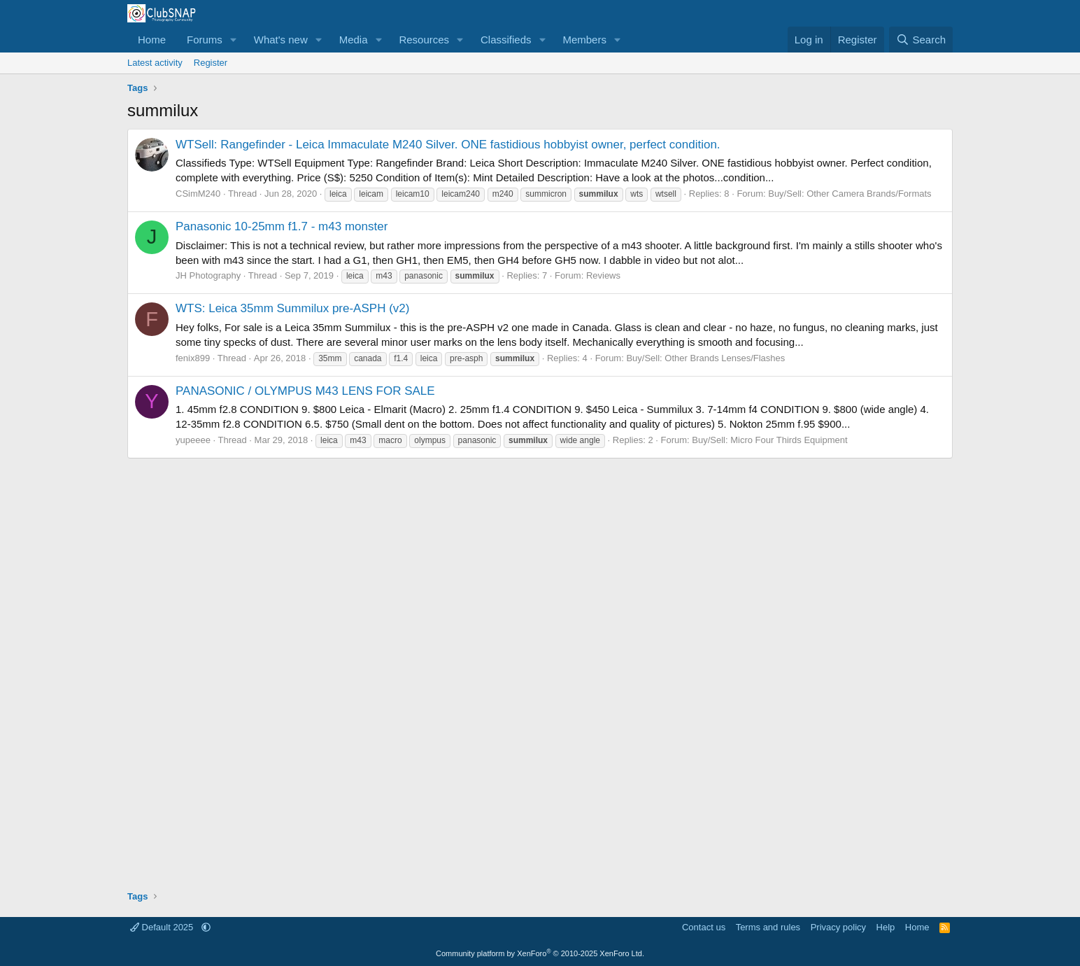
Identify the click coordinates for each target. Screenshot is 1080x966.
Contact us (703, 927)
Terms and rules (768, 927)
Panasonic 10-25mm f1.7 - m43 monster (282, 226)
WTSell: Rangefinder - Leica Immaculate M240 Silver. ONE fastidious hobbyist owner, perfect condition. (448, 144)
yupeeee (193, 440)
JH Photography (208, 275)
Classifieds (506, 40)
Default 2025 (163, 927)
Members (584, 40)
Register (210, 62)
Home (152, 40)
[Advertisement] (540, 669)
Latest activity (155, 62)
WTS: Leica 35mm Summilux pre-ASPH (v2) (292, 308)
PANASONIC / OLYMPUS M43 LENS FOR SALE (305, 391)
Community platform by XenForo (540, 953)
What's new (281, 40)
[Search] (921, 39)
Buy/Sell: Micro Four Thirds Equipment (769, 440)
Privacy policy (838, 927)
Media (353, 40)
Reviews (603, 275)
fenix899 (193, 358)
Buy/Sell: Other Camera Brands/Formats (849, 193)
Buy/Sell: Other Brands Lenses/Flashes (705, 358)
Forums (204, 40)
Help (885, 927)
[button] (233, 39)
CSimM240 (198, 193)
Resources (424, 40)
